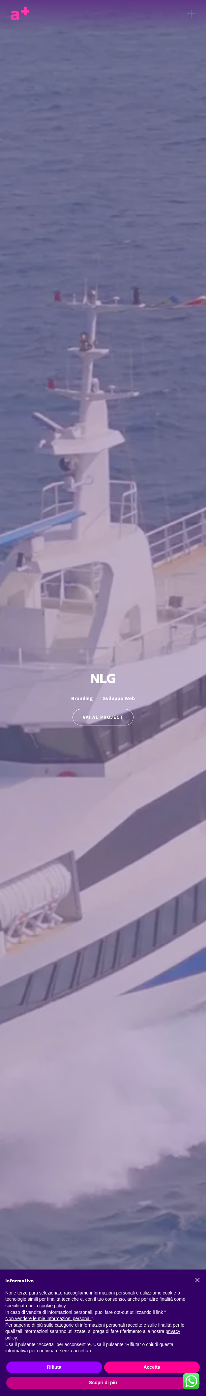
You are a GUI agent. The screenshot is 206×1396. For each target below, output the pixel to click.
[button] (197, 1280)
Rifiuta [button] (54, 1367)
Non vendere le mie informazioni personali (48, 1318)
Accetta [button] (151, 1367)
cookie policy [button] (53, 1305)
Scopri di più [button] (103, 1382)
